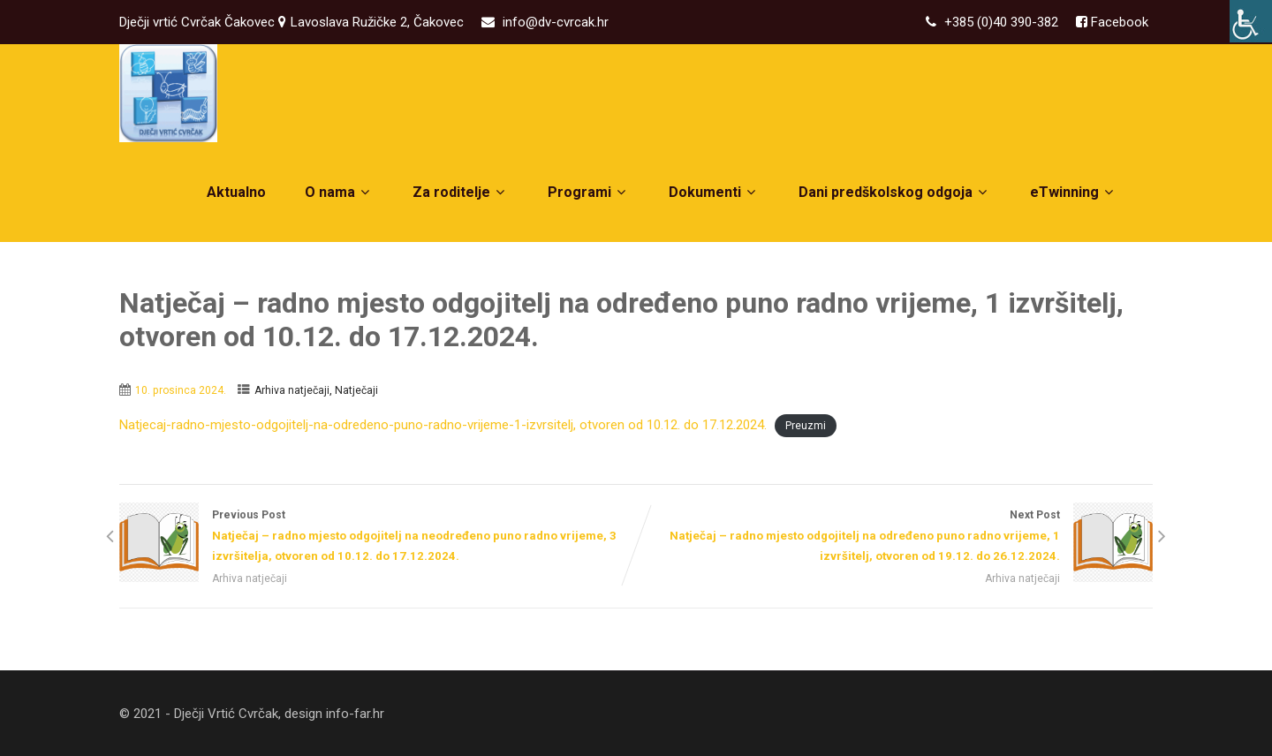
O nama (339, 192)
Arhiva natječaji (291, 390)
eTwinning (1073, 192)
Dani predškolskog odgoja (895, 192)
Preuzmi (805, 426)
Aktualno (236, 192)
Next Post (894, 537)
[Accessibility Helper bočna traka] (1251, 21)
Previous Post (377, 537)
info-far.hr (355, 714)
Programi (589, 192)
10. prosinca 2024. (180, 390)
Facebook (1117, 22)
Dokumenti (714, 192)
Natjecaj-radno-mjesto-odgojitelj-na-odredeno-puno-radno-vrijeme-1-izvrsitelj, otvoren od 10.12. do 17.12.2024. (443, 425)
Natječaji (356, 390)
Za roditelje (461, 192)
